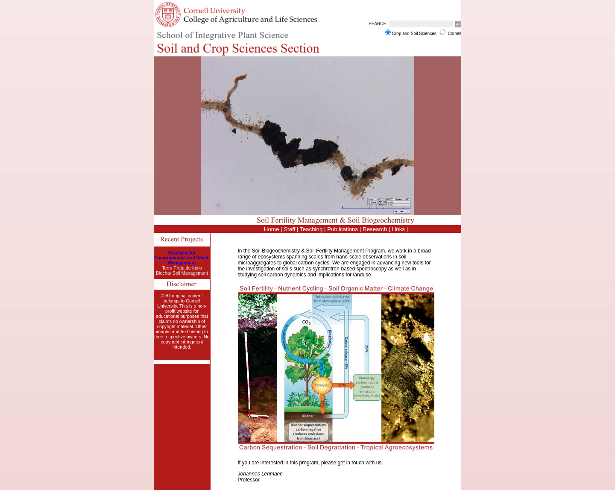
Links (398, 229)
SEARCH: (378, 23)
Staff (289, 229)
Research (375, 229)
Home (271, 229)
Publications (342, 229)
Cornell (454, 33)
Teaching (311, 229)
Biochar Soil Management (182, 273)
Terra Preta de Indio (182, 267)
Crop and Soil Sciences (415, 33)
